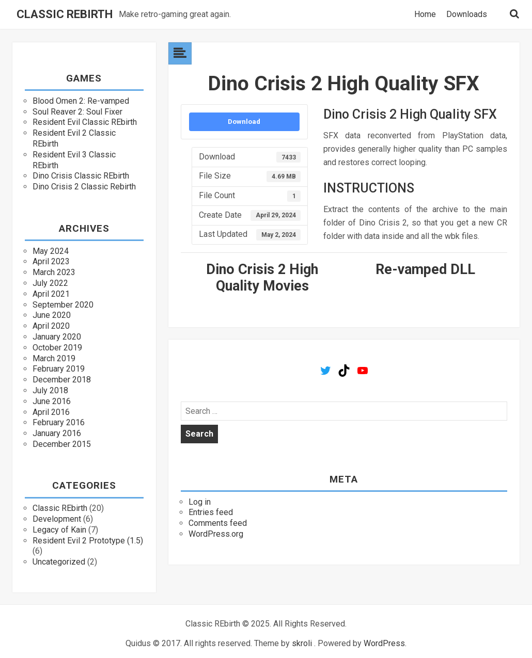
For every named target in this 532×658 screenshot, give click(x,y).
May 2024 (51, 251)
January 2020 (57, 337)
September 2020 (63, 305)
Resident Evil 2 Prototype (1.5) (88, 540)
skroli (302, 643)
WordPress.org (216, 534)
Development (57, 519)
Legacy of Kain (59, 530)
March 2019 (54, 358)
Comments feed (218, 523)
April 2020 (51, 326)
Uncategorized (59, 562)
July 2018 (50, 390)
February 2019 (59, 369)
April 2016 (51, 412)
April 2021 (51, 294)
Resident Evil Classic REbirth (85, 122)
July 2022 (50, 283)
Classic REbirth (65, 14)
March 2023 (54, 272)
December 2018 (62, 379)
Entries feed (211, 512)
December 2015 (62, 444)
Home (425, 14)
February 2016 (59, 422)
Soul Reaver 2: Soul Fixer (77, 112)
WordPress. (385, 643)
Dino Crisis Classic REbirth (81, 176)
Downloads (466, 14)
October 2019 (57, 347)
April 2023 (51, 261)
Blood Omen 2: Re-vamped (81, 101)
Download (244, 121)
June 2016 (52, 401)
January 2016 (57, 433)
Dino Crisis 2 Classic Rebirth (84, 186)
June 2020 (52, 315)
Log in (200, 502)
